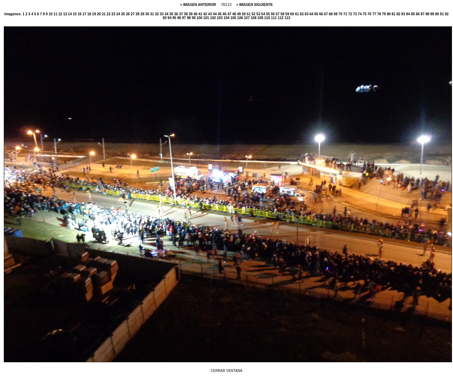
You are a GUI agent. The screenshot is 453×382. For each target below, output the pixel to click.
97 (184, 18)
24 (118, 14)
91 (442, 14)
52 (254, 14)
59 (287, 14)
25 (123, 14)
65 (316, 14)
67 (326, 14)
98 (189, 18)
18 (89, 14)
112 (281, 18)
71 (345, 14)
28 (137, 14)
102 (213, 18)
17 (84, 14)
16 (79, 14)
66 (321, 14)
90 (437, 14)
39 (191, 14)
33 (162, 14)
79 (384, 14)
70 (340, 14)
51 (249, 14)
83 (403, 14)
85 (413, 14)
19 (94, 14)
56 (273, 14)
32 (157, 14)
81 (394, 14)
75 (365, 14)
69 (335, 14)
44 (215, 14)
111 (274, 18)
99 (194, 18)
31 (152, 14)
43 (210, 14)
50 (244, 14)
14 (70, 14)
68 (331, 14)
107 (247, 18)
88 (428, 14)
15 (75, 14)
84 (408, 14)
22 (109, 14)
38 (186, 14)
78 (379, 14)
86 (418, 14)
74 (360, 14)
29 (142, 14)
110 (267, 18)
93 (165, 18)
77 (374, 14)
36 (176, 14)
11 (55, 14)
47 (229, 14)
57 (278, 14)
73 (355, 14)
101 (206, 18)
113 (287, 18)
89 (432, 14)
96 (179, 18)
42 (205, 14)
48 (234, 14)
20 (99, 14)
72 (350, 14)
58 (282, 14)
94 (169, 18)
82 (398, 14)
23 (114, 14)
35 (172, 14)
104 (227, 18)
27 (133, 14)
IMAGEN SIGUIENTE (256, 5)
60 (292, 14)
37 (181, 14)
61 (297, 14)
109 (260, 18)
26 (128, 14)
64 (312, 14)
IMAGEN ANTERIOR (200, 5)
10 (51, 14)
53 (258, 14)
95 (174, 18)
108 (254, 18)
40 (195, 14)
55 (268, 14)
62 (302, 14)
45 (220, 14)
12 (60, 14)
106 (240, 18)
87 (423, 14)
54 (263, 14)
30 (147, 14)
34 (167, 14)
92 (446, 14)
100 (200, 18)
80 (389, 14)
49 (239, 14)
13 (65, 14)
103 (220, 18)
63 (307, 14)
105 (233, 18)
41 (200, 14)
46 (225, 14)
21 (104, 14)
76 (370, 14)
